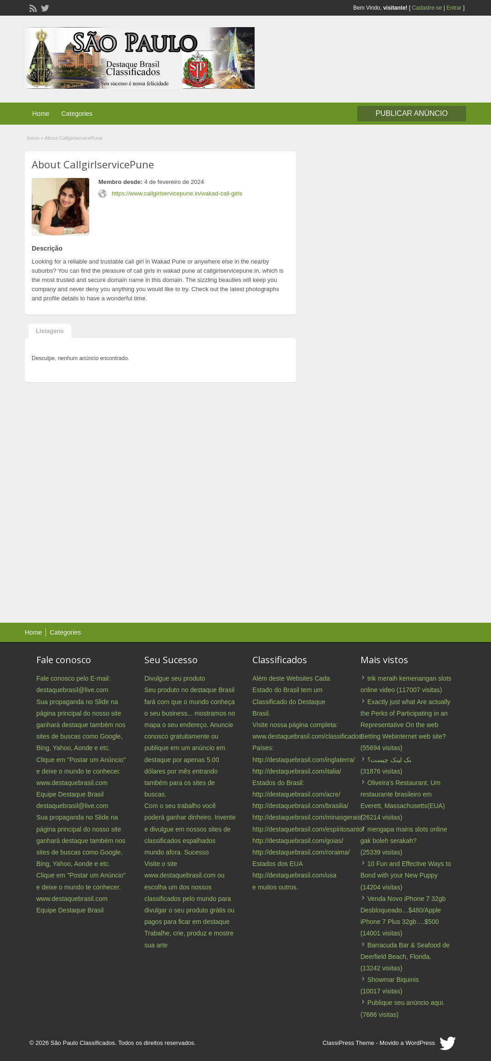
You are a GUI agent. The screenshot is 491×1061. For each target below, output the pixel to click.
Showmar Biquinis (393, 979)
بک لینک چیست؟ (389, 759)
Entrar (454, 8)
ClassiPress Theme (348, 1042)
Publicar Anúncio (412, 113)
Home (40, 113)
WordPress (420, 1042)
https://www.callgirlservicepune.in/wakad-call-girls (177, 193)
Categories (76, 113)
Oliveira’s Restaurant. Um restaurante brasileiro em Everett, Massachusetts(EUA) (402, 794)
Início (33, 138)
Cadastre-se (427, 8)
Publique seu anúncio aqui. (406, 1002)
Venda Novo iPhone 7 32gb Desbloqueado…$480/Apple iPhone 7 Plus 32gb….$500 (402, 910)
